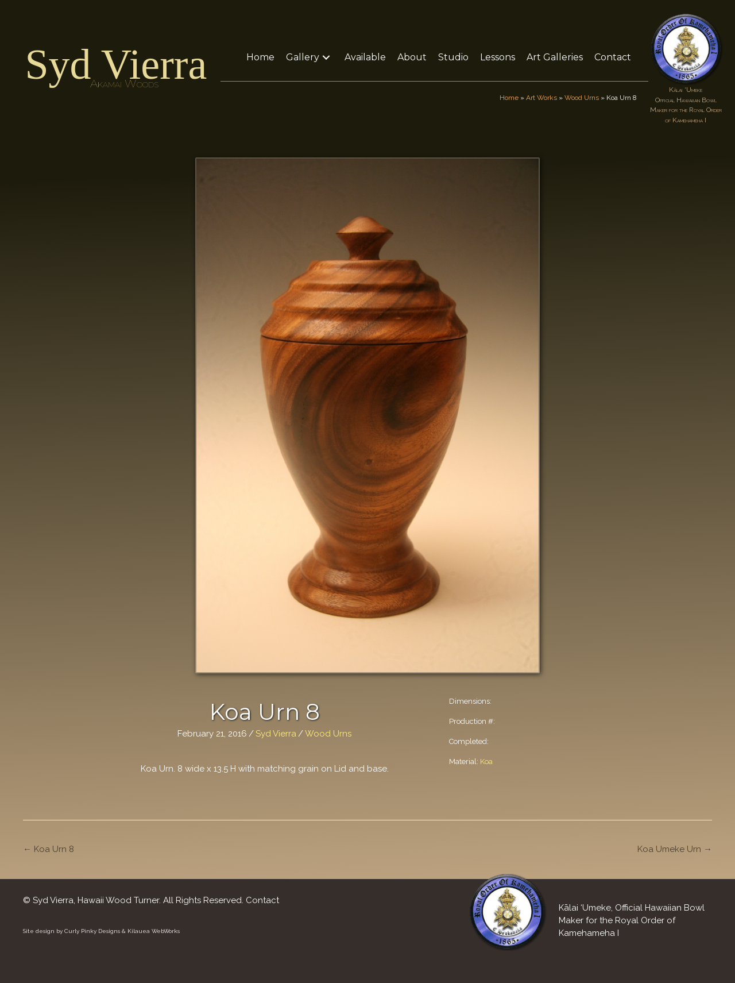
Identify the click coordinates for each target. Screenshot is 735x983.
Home (509, 98)
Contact (262, 900)
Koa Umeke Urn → (674, 849)
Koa (486, 761)
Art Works (541, 98)
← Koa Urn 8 (48, 849)
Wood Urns (581, 98)
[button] (326, 57)
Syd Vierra (116, 64)
